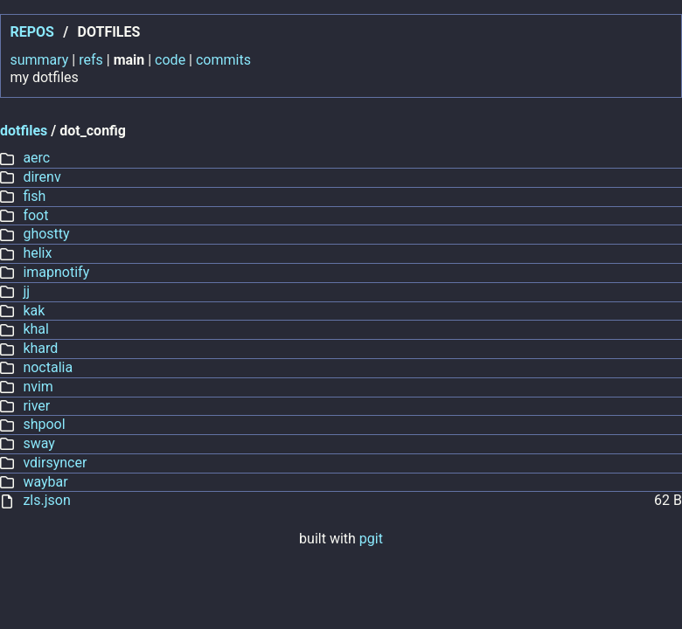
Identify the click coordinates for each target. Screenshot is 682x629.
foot (35, 215)
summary (39, 60)
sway (38, 443)
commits (223, 60)
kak (34, 310)
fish (34, 196)
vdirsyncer (55, 462)
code (170, 60)
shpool (44, 424)
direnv (41, 177)
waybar (45, 481)
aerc (36, 157)
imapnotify (56, 272)
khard (40, 348)
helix (37, 253)
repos (31, 32)
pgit (371, 538)
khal (36, 329)
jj (26, 291)
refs (91, 60)
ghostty (46, 233)
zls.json (46, 500)
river (36, 405)
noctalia (48, 367)
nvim (38, 386)
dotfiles (23, 130)
